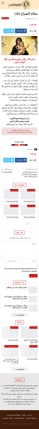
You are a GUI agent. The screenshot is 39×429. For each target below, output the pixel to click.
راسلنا (24, 415)
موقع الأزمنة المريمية (13, 415)
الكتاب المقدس (7, 418)
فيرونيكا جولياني (31, 418)
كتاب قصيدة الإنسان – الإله (11, 346)
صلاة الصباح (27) (7, 172)
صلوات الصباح (5, 18)
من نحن (29, 415)
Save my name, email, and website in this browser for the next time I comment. (20, 270)
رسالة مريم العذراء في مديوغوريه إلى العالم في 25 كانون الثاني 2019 (29, 174)
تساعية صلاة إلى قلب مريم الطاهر (17, 287)
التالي (27, 224)
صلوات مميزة (33, 327)
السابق (32, 224)
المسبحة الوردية (19, 418)
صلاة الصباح (30, 149)
